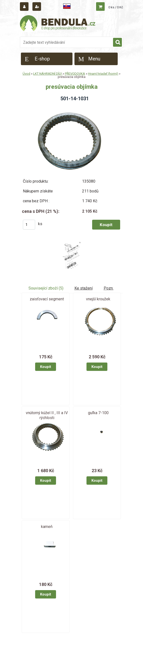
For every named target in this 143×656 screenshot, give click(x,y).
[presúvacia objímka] (71, 107)
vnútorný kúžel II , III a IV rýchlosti (47, 415)
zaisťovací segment (47, 299)
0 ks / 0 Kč (115, 7)
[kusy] (29, 225)
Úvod (26, 73)
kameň (47, 526)
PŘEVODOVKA (75, 73)
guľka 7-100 (98, 412)
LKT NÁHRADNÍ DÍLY (48, 73)
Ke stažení (83, 288)
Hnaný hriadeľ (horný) (103, 73)
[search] (117, 42)
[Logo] (58, 24)
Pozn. (109, 288)
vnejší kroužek (98, 299)
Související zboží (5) (46, 288)
